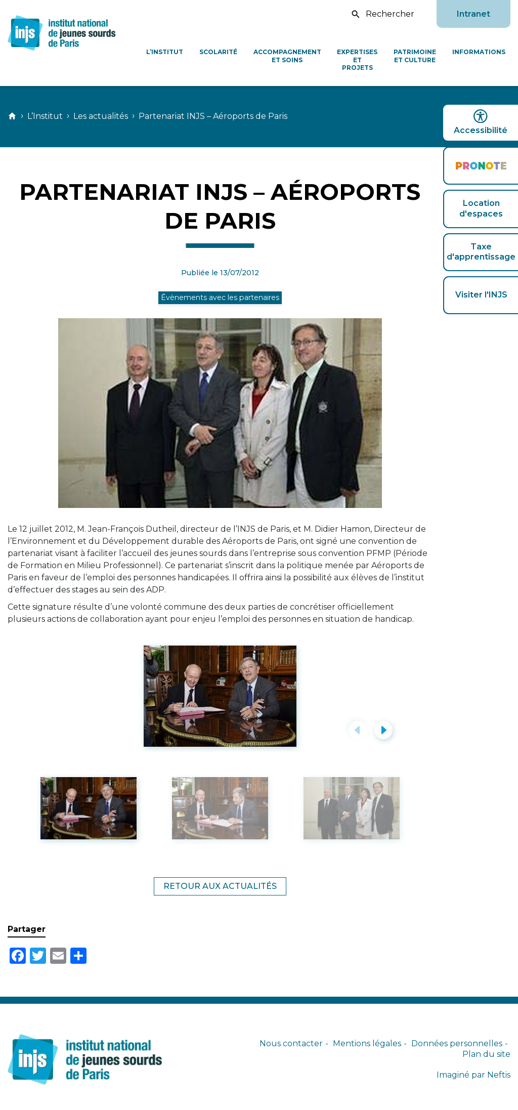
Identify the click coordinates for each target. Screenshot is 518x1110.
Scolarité (218, 52)
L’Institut (164, 52)
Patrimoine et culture (415, 56)
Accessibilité (480, 122)
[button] (358, 730)
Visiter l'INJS (481, 295)
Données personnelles (456, 1043)
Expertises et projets (357, 59)
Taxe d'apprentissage (481, 252)
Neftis (498, 1075)
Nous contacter (291, 1043)
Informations (478, 52)
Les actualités (100, 116)
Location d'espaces (481, 208)
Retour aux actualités (220, 886)
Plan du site (486, 1054)
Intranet (473, 14)
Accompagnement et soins (287, 56)
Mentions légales (367, 1043)
